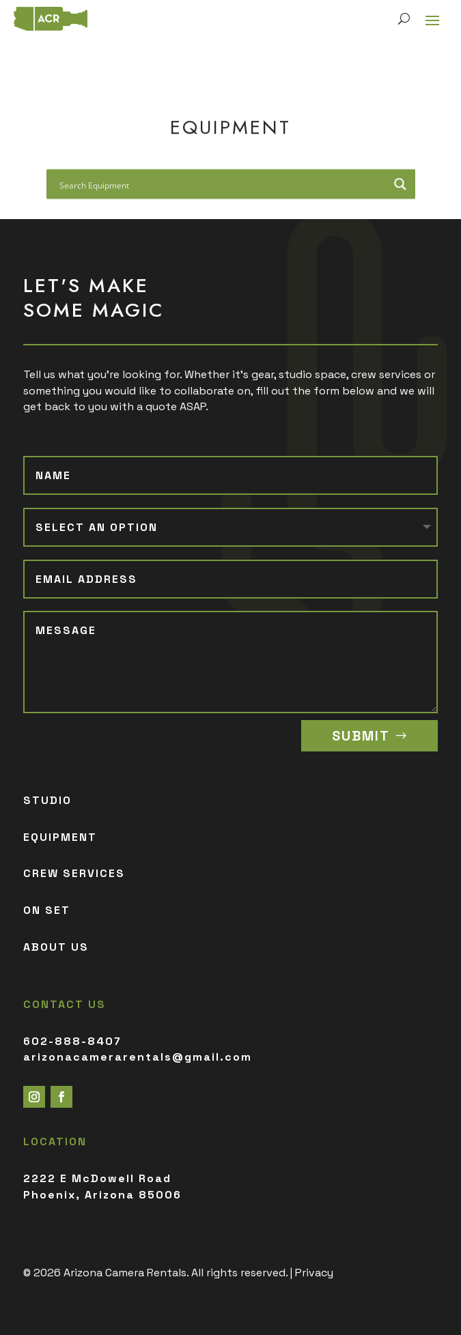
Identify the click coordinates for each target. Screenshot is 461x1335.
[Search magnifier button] (400, 187)
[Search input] (222, 187)
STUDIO (47, 800)
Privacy (314, 1272)
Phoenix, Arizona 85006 (102, 1195)
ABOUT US (56, 947)
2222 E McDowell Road (97, 1178)
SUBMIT (361, 736)
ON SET (46, 910)
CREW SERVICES (74, 873)
